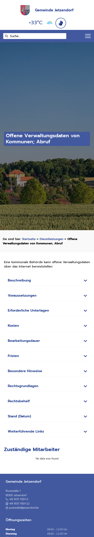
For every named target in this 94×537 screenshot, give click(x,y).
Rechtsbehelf (19, 401)
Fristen (13, 356)
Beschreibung (19, 280)
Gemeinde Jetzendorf (54, 10)
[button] (47, 280)
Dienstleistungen (51, 239)
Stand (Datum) (19, 416)
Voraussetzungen (22, 295)
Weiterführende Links (26, 431)
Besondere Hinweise (25, 371)
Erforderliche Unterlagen (28, 310)
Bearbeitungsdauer (24, 340)
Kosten (13, 325)
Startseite (29, 239)
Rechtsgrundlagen (23, 386)
